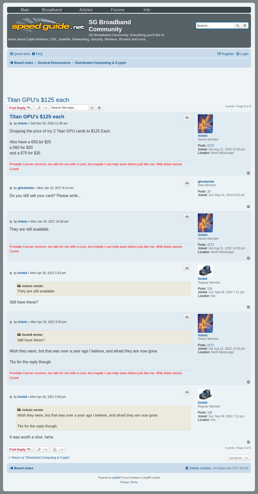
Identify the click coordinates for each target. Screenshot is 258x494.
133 (209, 288)
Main (25, 10)
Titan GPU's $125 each (38, 99)
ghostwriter (206, 181)
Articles (85, 10)
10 (208, 191)
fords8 (202, 279)
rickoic (203, 136)
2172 (210, 145)
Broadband (52, 10)
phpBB (116, 477)
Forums (117, 10)
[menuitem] (37, 54)
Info (147, 10)
